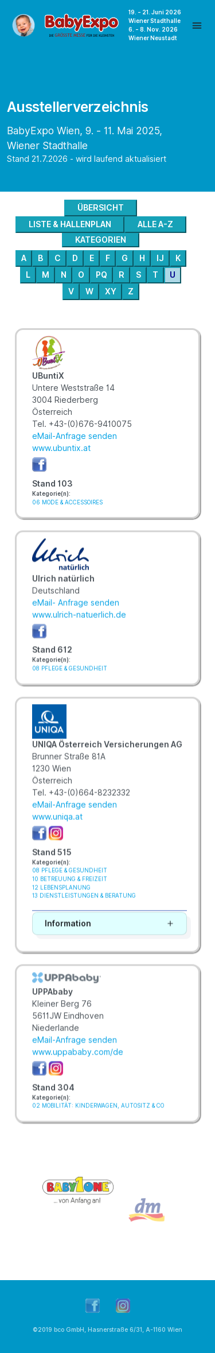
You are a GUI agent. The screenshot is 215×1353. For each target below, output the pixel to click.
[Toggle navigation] (197, 26)
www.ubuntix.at (61, 448)
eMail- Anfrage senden (75, 611)
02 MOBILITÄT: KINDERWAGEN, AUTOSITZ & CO (98, 1114)
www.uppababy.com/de (77, 1061)
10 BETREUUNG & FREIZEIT (69, 888)
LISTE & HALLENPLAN (70, 224)
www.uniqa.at (57, 825)
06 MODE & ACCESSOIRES (67, 502)
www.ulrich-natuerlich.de (79, 623)
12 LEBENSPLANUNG (61, 896)
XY (110, 291)
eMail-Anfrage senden (74, 436)
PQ (101, 274)
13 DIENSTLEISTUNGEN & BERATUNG (84, 904)
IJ (160, 258)
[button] (109, 933)
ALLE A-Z (155, 224)
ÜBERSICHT (100, 207)
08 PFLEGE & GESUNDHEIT (69, 677)
